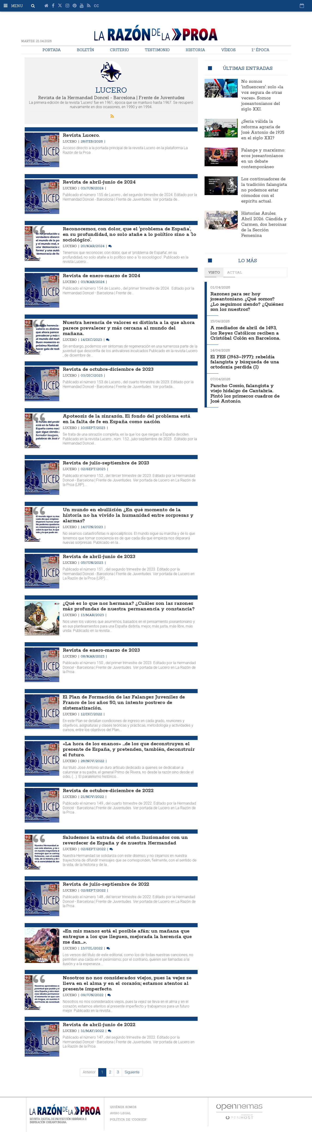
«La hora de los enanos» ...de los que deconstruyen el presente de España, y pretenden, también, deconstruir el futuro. (129, 749)
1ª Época (261, 50)
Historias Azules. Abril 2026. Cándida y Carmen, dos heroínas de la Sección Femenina (264, 224)
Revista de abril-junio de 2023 (99, 556)
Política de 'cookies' (128, 1119)
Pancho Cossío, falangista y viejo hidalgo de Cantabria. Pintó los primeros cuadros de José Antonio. (245, 393)
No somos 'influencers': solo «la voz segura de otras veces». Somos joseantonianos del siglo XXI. (262, 95)
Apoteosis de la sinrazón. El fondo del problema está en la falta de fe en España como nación (126, 419)
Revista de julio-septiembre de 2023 (106, 463)
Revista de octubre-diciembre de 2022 (108, 790)
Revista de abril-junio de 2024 (99, 182)
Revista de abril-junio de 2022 (99, 1025)
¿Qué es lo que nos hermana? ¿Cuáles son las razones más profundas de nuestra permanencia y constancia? (129, 606)
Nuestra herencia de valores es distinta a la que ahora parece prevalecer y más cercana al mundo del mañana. (129, 328)
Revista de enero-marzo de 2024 (101, 276)
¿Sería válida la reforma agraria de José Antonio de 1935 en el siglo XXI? (262, 130)
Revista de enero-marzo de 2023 (101, 650)
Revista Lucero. (81, 135)
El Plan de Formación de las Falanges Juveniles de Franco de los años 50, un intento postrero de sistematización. (124, 702)
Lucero (70, 141)
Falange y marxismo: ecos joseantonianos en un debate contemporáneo (263, 159)
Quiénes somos (123, 1107)
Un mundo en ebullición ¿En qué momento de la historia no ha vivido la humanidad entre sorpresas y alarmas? (128, 515)
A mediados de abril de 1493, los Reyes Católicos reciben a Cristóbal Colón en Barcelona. (245, 333)
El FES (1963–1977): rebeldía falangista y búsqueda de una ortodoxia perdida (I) (244, 362)
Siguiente (132, 1072)
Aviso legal (120, 1113)
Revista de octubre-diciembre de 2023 (108, 369)
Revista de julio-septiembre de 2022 (106, 884)
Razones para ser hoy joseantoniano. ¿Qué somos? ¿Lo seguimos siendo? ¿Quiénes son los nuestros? (246, 302)
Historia (195, 50)
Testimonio (157, 50)
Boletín (85, 50)
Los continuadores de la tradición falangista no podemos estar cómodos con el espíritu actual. (264, 190)
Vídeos (228, 50)
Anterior (89, 1072)
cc (96, 6)
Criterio (119, 50)
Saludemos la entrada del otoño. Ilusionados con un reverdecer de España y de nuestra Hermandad (125, 840)
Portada (51, 50)
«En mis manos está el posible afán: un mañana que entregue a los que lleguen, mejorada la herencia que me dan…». (127, 936)
